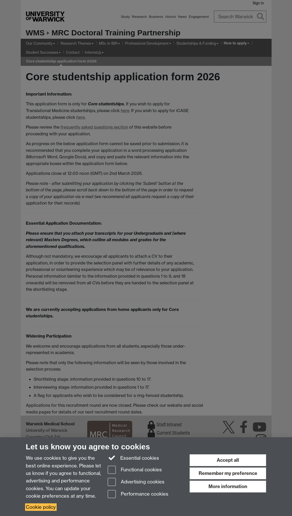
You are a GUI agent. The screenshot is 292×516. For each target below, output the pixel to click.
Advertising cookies (136, 482)
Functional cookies (135, 470)
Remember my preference (228, 473)
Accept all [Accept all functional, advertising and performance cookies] (228, 460)
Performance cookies (138, 494)
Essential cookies (133, 457)
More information (227, 486)
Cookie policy (41, 507)
